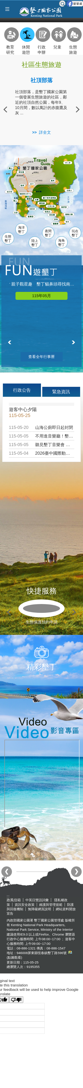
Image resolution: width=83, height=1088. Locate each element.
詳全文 (45, 132)
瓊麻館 (30, 198)
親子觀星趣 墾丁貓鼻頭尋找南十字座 (43, 284)
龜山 (11, 168)
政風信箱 (14, 900)
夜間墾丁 (48, 233)
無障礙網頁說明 (39, 909)
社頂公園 (53, 206)
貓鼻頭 (32, 217)
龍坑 (67, 222)
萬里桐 (10, 192)
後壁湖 (33, 209)
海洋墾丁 (21, 230)
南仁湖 (68, 163)
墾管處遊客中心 (50, 203)
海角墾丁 (61, 243)
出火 (32, 183)
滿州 (52, 181)
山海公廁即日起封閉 (54, 427)
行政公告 (22, 390)
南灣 (37, 199)
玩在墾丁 (75, 233)
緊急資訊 (61, 391)
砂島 (57, 219)
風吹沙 (65, 207)
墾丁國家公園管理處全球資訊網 (41, 11)
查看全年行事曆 (41, 357)
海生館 (22, 172)
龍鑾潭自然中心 (33, 194)
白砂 (16, 212)
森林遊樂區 (51, 198)
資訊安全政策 (25, 904)
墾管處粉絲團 (74, 3)
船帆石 (49, 211)
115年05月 (41, 296)
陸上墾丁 (34, 243)
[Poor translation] (16, 999)
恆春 (22, 185)
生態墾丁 (8, 239)
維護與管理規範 (50, 904)
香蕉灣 (53, 215)
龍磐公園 (71, 214)
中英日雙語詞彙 (37, 900)
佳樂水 (70, 190)
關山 (16, 201)
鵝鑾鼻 (57, 224)
